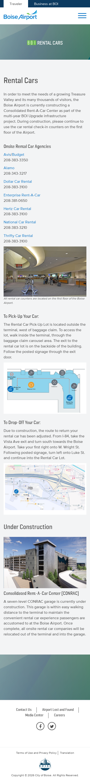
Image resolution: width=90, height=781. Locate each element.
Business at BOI (46, 4)
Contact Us (24, 710)
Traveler (16, 4)
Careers (59, 715)
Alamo (9, 168)
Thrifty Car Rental (18, 235)
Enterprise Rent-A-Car (22, 195)
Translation (67, 753)
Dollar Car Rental (18, 181)
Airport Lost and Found (58, 710)
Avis (7, 154)
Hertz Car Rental (17, 208)
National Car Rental (20, 222)
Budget (18, 154)
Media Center (34, 715)
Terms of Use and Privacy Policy (36, 753)
